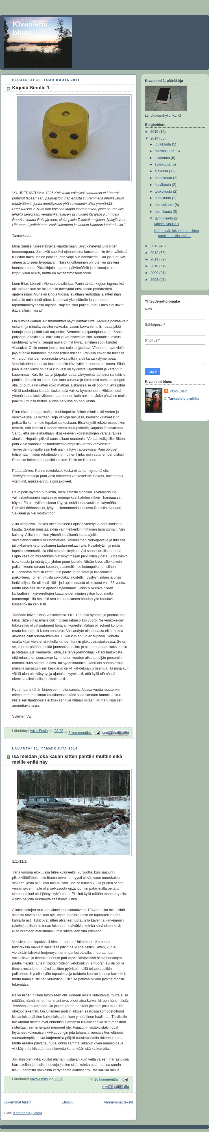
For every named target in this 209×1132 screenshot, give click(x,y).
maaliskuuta (165, 205)
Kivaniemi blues (30, 28)
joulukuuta (163, 144)
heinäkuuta (164, 178)
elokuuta (162, 171)
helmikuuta (164, 212)
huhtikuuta (163, 198)
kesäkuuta (163, 185)
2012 (155, 253)
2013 (155, 246)
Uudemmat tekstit (17, 1102)
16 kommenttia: (107, 1079)
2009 (155, 273)
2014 (155, 138)
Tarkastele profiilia (183, 399)
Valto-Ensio (178, 391)
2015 (155, 132)
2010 (155, 266)
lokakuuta (163, 158)
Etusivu (67, 1102)
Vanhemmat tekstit (118, 1102)
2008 (155, 280)
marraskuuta (165, 151)
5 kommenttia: (80, 733)
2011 (155, 259)
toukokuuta (164, 192)
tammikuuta (164, 218)
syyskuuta (163, 164)
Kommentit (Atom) (27, 1113)
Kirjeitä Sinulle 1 (30, 87)
